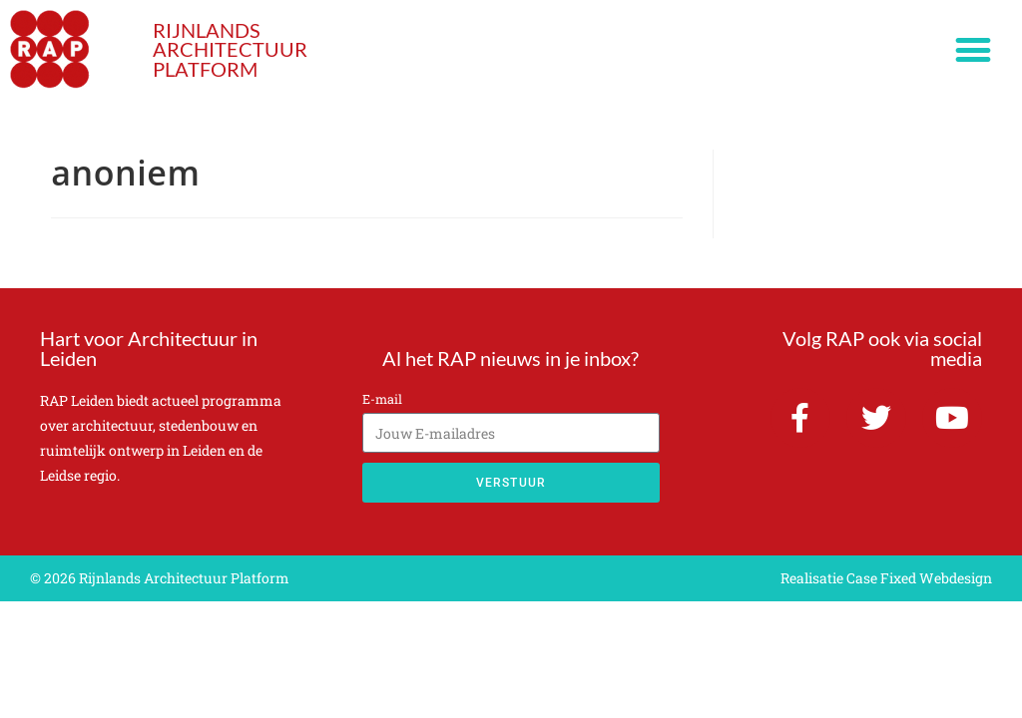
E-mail (382, 399)
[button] (973, 50)
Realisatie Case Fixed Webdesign (886, 577)
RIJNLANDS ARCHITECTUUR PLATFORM (230, 50)
